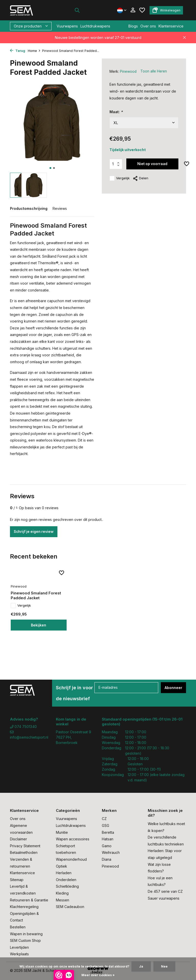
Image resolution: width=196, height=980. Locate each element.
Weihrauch (111, 852)
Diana (106, 859)
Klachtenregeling (24, 906)
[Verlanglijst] (142, 10)
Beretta (108, 832)
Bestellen (18, 927)
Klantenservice (170, 26)
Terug (17, 51)
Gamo (107, 846)
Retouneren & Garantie (29, 900)
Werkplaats (19, 954)
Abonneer (173, 687)
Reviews (60, 208)
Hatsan (107, 839)
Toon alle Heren (154, 71)
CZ (104, 818)
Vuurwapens (67, 26)
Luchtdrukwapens (95, 26)
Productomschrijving (28, 208)
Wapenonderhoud (71, 859)
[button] (50, 168)
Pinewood (128, 71)
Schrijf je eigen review (34, 532)
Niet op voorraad (152, 164)
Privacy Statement (25, 846)
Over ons (148, 26)
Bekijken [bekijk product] (36, 630)
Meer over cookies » (98, 975)
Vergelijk (119, 178)
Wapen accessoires (72, 839)
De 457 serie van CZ (165, 891)
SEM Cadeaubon (70, 906)
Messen (62, 900)
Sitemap (16, 879)
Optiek (61, 866)
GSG (105, 825)
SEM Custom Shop (25, 940)
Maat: (116, 111)
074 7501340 (23, 727)
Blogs (133, 26)
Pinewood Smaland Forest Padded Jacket (36, 601)
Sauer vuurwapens (163, 898)
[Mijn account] (132, 10)
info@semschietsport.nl (29, 735)
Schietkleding (67, 886)
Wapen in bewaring (26, 934)
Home (34, 51)
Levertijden (19, 947)
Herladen (63, 873)
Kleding (62, 893)
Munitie (62, 832)
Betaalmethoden (24, 852)
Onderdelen (66, 879)
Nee (164, 966)
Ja (141, 966)
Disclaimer (18, 839)
